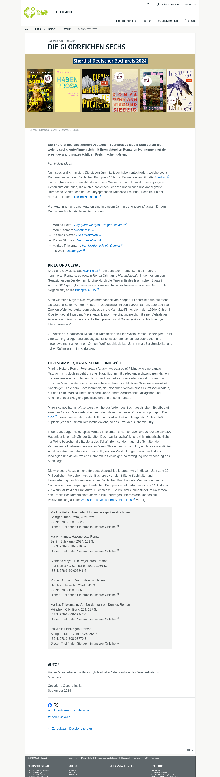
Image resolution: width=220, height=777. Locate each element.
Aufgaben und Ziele (159, 772)
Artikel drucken (61, 717)
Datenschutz (86, 758)
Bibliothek (73, 775)
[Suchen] (148, 4)
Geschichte (155, 770)
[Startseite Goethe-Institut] (36, 12)
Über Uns (190, 21)
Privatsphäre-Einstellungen (106, 758)
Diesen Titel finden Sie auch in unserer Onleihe (83, 527)
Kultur (147, 21)
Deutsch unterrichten (36, 775)
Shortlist (160, 177)
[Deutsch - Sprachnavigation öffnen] (190, 4)
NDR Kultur (90, 270)
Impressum (73, 758)
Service (72, 772)
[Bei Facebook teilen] (50, 705)
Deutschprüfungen (35, 772)
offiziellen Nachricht (84, 197)
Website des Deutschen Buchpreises (106, 500)
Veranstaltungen (122, 766)
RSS (146, 758)
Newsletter (155, 758)
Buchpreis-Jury (85, 290)
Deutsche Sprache (125, 21)
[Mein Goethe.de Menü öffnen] (167, 4)
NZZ (51, 417)
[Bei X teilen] (56, 705)
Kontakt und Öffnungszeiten (162, 775)
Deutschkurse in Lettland (38, 770)
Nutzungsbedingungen (130, 758)
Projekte (72, 770)
